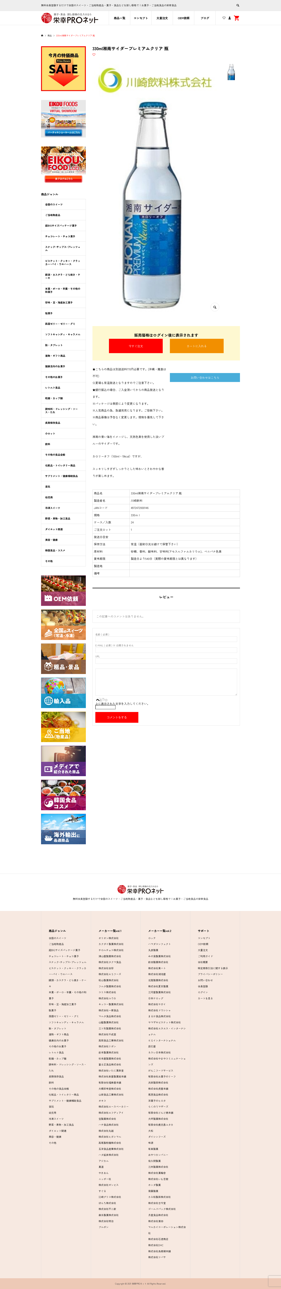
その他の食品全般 (55, 454)
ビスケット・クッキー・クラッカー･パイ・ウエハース (62, 262)
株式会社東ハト (157, 968)
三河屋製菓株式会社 (159, 992)
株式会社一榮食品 (109, 1010)
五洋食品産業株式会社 (111, 1149)
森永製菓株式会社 (109, 1215)
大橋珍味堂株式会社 (110, 1088)
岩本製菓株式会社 (109, 1052)
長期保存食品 (52, 422)
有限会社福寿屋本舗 (110, 1082)
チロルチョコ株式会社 (111, 950)
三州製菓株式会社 (158, 1167)
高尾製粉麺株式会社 (110, 1143)
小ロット (50, 433)
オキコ (102, 1100)
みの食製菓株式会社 (159, 956)
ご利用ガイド (205, 956)
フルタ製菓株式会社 (110, 986)
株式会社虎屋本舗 (158, 1088)
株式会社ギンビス (109, 1185)
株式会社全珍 (106, 968)
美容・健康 (51, 540)
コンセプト (141, 18)
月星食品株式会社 (158, 1215)
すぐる (102, 1191)
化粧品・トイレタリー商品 (60, 465)
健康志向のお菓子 (55, 366)
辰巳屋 (152, 1046)
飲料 (47, 444)
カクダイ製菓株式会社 (111, 944)
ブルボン (104, 1227)
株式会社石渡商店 (158, 1239)
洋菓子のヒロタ (157, 1100)
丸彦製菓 (153, 950)
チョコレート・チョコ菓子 (60, 236)
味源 (150, 1143)
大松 (150, 1131)
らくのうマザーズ (158, 1106)
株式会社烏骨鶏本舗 (159, 1251)
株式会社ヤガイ (157, 1004)
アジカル (104, 1161)
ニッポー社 (105, 1179)
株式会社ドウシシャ (159, 1010)
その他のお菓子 (54, 377)
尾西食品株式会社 (158, 1094)
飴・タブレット (54, 345)
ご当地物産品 (52, 215)
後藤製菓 (153, 1191)
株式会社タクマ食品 (110, 962)
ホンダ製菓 (154, 1185)
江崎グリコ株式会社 (110, 1197)
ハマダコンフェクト (159, 944)
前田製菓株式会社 (158, 962)
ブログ (205, 18)
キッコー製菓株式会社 (111, 1004)
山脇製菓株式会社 (109, 1022)
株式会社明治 (106, 1221)
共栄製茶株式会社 (158, 1082)
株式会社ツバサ (157, 1257)
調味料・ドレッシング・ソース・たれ (61, 410)
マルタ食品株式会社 (110, 1016)
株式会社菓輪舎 (157, 1173)
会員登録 (203, 986)
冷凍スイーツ (52, 508)
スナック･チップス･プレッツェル (62, 248)
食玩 (47, 486)
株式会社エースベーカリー (114, 1106)
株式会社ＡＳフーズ (110, 974)
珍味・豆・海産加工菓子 (59, 302)
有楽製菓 (153, 1149)
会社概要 (203, 962)
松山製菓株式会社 (109, 980)
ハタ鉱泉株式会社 (109, 1155)
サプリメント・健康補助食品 (61, 476)
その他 (49, 561)
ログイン (203, 992)
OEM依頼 (183, 18)
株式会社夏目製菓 (158, 986)
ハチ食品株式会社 (109, 1124)
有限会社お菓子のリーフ (162, 1076)
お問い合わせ (205, 980)
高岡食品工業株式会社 (111, 1040)
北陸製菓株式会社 (158, 980)
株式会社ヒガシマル (110, 1136)
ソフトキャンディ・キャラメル (62, 334)
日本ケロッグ (155, 998)
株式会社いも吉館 (158, 1179)
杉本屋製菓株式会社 (110, 1058)
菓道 (101, 1167)
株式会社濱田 (155, 1221)
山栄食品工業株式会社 (111, 1094)
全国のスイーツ (54, 204)
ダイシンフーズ (157, 1136)
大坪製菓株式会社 (158, 1119)
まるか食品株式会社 (159, 1016)
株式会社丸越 (106, 1131)
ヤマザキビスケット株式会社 (164, 1022)
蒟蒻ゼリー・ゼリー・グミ (60, 324)
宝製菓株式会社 (107, 1119)
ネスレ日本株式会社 (159, 1052)
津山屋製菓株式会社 (110, 956)
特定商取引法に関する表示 (213, 968)
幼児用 (49, 497)
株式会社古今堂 (157, 1203)
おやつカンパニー (158, 1155)
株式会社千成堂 (107, 1034)
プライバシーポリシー (210, 974)
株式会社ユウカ (107, 998)
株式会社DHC (155, 1245)
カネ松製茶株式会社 (159, 1197)
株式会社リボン (107, 1046)
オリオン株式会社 (109, 938)
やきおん (104, 1173)
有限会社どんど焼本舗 (160, 1112)
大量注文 (162, 18)
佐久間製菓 (154, 1161)
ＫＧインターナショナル (162, 1040)
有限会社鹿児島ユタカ (160, 1124)
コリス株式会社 (107, 992)
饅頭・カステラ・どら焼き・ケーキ (62, 276)
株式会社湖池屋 (157, 974)
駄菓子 (49, 313)
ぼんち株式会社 (107, 1203)
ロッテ (152, 938)
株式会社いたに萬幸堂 (111, 1070)
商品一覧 (119, 18)
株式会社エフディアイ (111, 1112)
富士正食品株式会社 (110, 1064)
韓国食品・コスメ (55, 550)
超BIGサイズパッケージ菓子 (61, 225)
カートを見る (205, 998)
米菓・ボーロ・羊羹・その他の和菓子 (62, 290)
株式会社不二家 (107, 1209)
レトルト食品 (52, 387)
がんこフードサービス (160, 1070)
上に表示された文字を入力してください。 (122, 703)
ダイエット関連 (54, 529)
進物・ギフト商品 (55, 355)
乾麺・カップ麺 (54, 398)
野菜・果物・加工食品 (57, 518)
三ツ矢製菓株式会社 (110, 1028)
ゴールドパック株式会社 (162, 1209)
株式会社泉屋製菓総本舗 (112, 1076)
